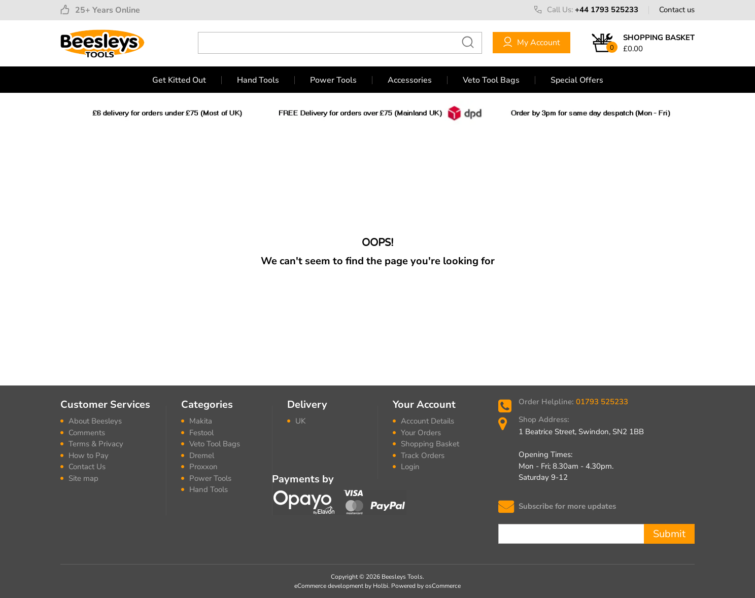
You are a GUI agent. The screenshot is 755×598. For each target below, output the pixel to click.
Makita (200, 421)
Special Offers (577, 80)
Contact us (677, 10)
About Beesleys (95, 421)
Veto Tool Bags (491, 80)
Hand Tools (258, 80)
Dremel (201, 455)
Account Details (427, 421)
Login (410, 467)
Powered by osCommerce (426, 586)
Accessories (410, 80)
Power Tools (333, 80)
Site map (83, 478)
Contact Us (87, 467)
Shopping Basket (430, 444)
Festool (201, 433)
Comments (86, 433)
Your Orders (421, 433)
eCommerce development (328, 586)
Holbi (380, 586)
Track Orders (422, 455)
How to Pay (88, 455)
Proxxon (203, 467)
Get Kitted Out (179, 80)
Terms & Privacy (95, 444)
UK (300, 421)
